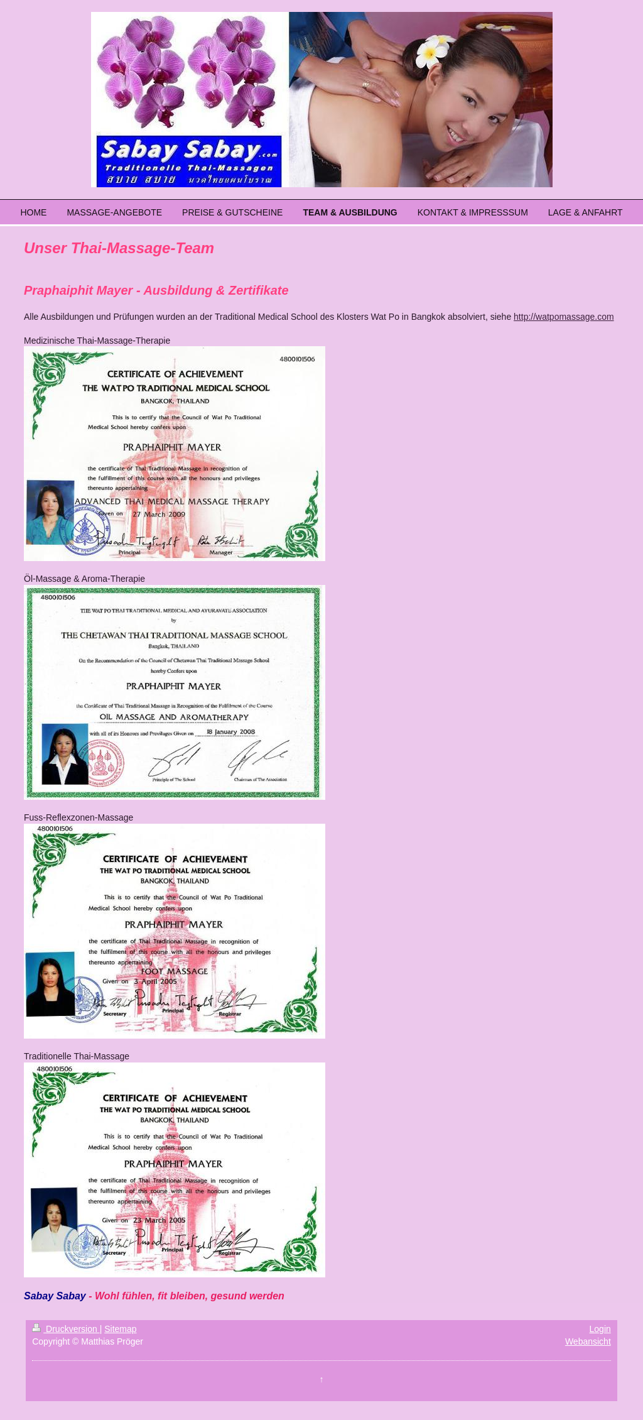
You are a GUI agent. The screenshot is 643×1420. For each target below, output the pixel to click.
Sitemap (120, 1329)
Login (600, 1329)
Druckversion (65, 1329)
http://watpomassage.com (564, 317)
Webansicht (588, 1341)
